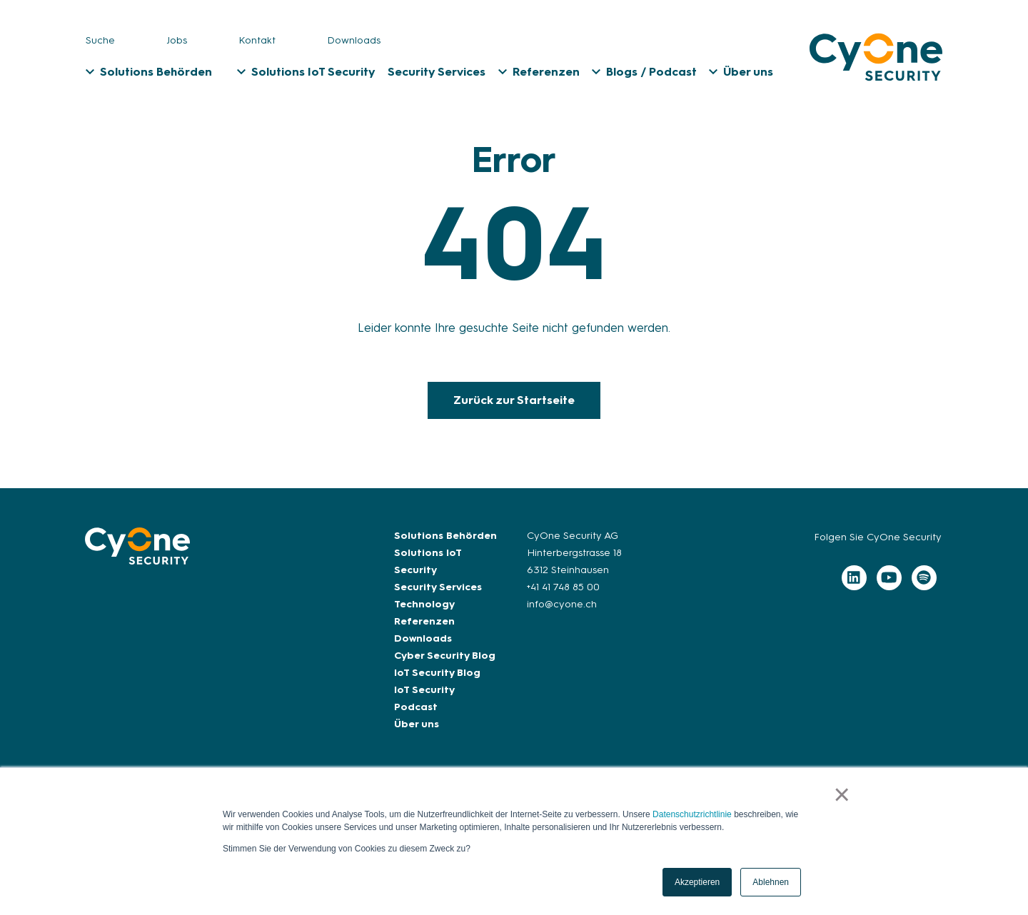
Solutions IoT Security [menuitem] (313, 72)
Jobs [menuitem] (176, 40)
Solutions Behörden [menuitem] (156, 72)
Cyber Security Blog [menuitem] (444, 655)
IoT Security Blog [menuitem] (437, 673)
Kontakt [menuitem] (257, 40)
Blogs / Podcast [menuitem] (651, 72)
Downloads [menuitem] (354, 40)
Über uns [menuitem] (748, 72)
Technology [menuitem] (424, 604)
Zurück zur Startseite (514, 400)
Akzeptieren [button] (697, 882)
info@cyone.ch (562, 604)
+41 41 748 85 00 (563, 587)
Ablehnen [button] (770, 882)
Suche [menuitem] (100, 40)
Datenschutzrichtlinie (692, 814)
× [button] (842, 794)
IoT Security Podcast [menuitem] (424, 698)
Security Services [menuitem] (436, 72)
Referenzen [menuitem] (546, 72)
